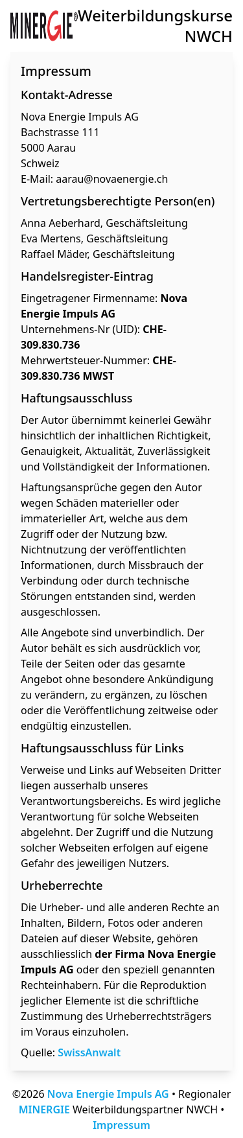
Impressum (121, 1125)
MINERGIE (44, 1109)
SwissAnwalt (89, 1052)
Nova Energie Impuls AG (108, 1094)
